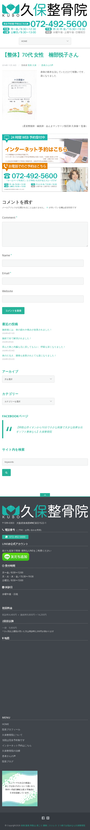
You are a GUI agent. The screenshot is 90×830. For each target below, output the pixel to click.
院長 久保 (32, 65)
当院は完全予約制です (13, 740)
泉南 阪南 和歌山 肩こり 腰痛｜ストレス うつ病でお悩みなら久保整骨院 (53, 825)
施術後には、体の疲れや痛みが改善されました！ (27, 329)
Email (5, 273)
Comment (8, 217)
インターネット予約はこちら (17, 745)
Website (7, 291)
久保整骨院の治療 (11, 750)
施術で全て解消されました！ (17, 338)
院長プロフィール (11, 729)
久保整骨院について (12, 734)
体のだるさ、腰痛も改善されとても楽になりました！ (29, 355)
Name (6, 255)
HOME (5, 724)
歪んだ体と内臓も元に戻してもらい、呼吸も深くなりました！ (34, 346)
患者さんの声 (47, 65)
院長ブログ (7, 761)
